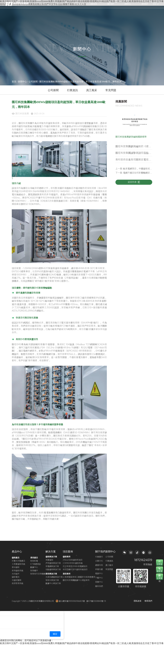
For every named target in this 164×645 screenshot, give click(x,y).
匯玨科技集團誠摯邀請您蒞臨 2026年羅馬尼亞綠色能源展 (132, 160)
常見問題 (110, 90)
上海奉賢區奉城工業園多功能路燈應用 (79, 577)
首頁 (14, 81)
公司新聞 (33, 81)
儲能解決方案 (51, 557)
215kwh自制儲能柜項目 (72, 560)
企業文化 (99, 561)
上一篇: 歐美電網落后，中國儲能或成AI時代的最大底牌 (133, 175)
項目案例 (68, 551)
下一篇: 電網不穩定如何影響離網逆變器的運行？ (133, 179)
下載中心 (99, 578)
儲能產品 (15, 557)
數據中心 (34, 567)
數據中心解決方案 (53, 583)
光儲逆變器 (16, 580)
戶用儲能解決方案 (53, 563)
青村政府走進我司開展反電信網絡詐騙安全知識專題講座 (133, 166)
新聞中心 (22, 81)
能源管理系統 (17, 583)
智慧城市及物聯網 (38, 574)
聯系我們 (99, 586)
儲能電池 (15, 577)
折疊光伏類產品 (18, 561)
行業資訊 (72, 90)
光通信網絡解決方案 (54, 577)
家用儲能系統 (17, 570)
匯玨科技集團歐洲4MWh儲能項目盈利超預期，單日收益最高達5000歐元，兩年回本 (80, 81)
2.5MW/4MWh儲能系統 (73, 563)
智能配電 (34, 561)
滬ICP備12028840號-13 (96, 601)
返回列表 (134, 188)
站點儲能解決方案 (53, 569)
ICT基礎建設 (35, 564)
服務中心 (99, 582)
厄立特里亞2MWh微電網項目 (75, 566)
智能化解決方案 (52, 580)
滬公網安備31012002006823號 (70, 601)
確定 (55, 634)
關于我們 (100, 551)
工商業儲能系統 (18, 564)
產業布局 (99, 565)
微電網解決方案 (52, 566)
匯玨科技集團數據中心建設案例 (76, 580)
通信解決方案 (51, 574)
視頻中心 (99, 573)
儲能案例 (66, 557)
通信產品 (34, 557)
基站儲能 (15, 567)
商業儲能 (49, 560)
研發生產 (99, 569)
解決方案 (51, 551)
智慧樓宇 (34, 570)
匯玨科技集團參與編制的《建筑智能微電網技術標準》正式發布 (133, 153)
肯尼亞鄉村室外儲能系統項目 (75, 569)
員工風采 (91, 90)
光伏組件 (15, 574)
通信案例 (66, 574)
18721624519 (143, 560)
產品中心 (17, 551)
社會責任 (99, 557)
